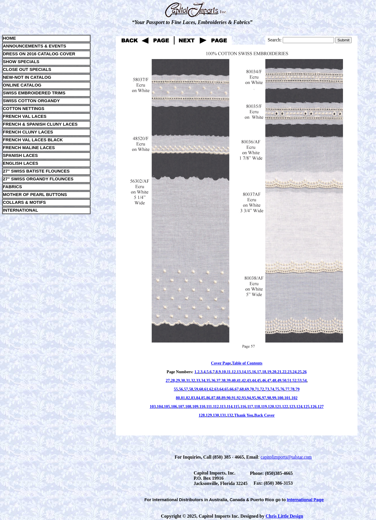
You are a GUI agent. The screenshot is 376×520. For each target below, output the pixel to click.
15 (249, 372)
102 (294, 398)
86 (208, 398)
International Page (305, 499)
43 (249, 380)
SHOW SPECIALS (21, 61)
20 (274, 372)
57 (186, 389)
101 (287, 398)
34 (203, 380)
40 (234, 380)
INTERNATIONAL (20, 210)
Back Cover (264, 415)
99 (274, 398)
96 (259, 398)
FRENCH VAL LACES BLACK (33, 139)
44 (254, 380)
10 (224, 372)
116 (243, 406)
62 (211, 389)
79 (297, 389)
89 (224, 398)
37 (218, 380)
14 (244, 372)
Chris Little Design (284, 516)
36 (213, 380)
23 (289, 372)
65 (226, 389)
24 (295, 372)
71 (257, 389)
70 (252, 389)
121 (278, 406)
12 (234, 372)
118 (257, 406)
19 (269, 372)
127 (320, 406)
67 (237, 389)
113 (223, 406)
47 (269, 380)
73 (267, 389)
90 (229, 398)
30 (183, 380)
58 (191, 389)
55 (176, 389)
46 (264, 380)
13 (239, 372)
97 (264, 398)
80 (178, 398)
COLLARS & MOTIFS (24, 202)
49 (279, 380)
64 (222, 389)
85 (203, 398)
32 (193, 380)
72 (262, 389)
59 (196, 389)
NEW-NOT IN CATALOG (27, 77)
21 (279, 372)
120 (271, 406)
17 (259, 372)
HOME (9, 38)
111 (209, 406)
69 (247, 389)
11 (229, 372)
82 (188, 398)
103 (153, 406)
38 (224, 380)
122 (285, 406)
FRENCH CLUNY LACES (28, 131)
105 (167, 406)
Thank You (243, 415)
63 (216, 389)
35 (208, 380)
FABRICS (12, 186)
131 (223, 415)
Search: (275, 39)
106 (174, 406)
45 (259, 380)
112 (216, 406)
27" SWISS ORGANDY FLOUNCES (38, 178)
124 (299, 406)
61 (206, 389)
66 (232, 389)
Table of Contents (247, 363)
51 (289, 380)
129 (209, 415)
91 (234, 398)
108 (188, 406)
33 (198, 380)
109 (195, 406)
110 (202, 406)
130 (216, 415)
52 (295, 380)
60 (201, 389)
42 (244, 380)
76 (282, 389)
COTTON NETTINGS (23, 108)
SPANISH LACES (20, 155)
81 (183, 398)
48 (274, 380)
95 (254, 398)
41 (239, 380)
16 (254, 372)
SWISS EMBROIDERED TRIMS (34, 92)
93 (244, 398)
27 (168, 380)
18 (264, 372)
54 (305, 380)
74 (272, 389)
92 (239, 398)
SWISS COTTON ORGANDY (31, 100)
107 (181, 406)
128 (202, 415)
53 (299, 380)
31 (188, 380)
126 (314, 406)
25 (299, 372)
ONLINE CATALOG (22, 85)
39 (229, 380)
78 (293, 389)
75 (277, 389)
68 (242, 389)
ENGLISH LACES (20, 163)
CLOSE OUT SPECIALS (27, 69)
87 (213, 398)
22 (284, 372)
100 (280, 398)
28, (173, 380)
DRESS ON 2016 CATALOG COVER (39, 53)
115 (236, 406)
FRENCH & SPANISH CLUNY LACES (40, 124)
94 (249, 398)
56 (181, 389)
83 (193, 398)
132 (230, 415)
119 (264, 406)
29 (178, 380)
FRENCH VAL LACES (24, 116)
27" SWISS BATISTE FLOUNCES (36, 171)
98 (269, 398)
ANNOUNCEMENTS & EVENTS (34, 45)
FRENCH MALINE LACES (29, 147)
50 (284, 380)
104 (160, 406)
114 (229, 406)
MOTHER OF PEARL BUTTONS (35, 194)
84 (198, 398)
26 (305, 372)
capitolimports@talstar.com (286, 457)
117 (250, 406)
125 (306, 406)
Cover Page (221, 363)
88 (218, 398)
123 (292, 406)
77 (287, 389)
